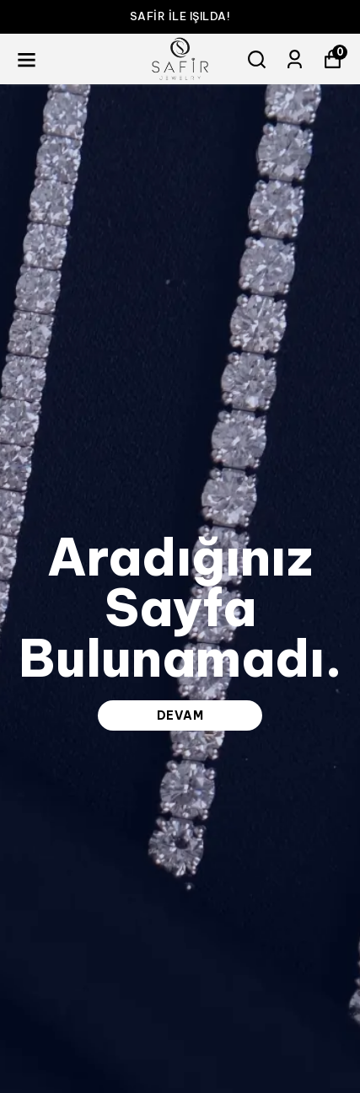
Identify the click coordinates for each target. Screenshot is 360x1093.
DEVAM (180, 715)
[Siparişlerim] (294, 59)
